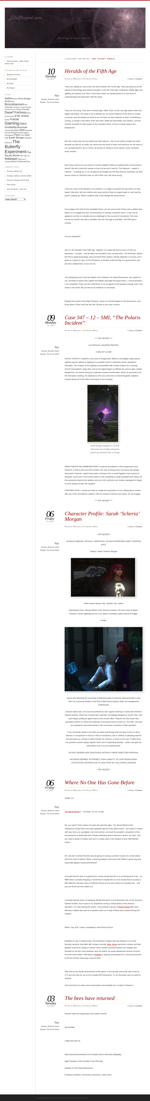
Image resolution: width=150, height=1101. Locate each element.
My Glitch (10, 83)
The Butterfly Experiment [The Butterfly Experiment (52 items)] (15, 146)
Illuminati (51, 99)
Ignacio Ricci (82, 1098)
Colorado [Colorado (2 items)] (8, 107)
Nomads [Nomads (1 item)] (8, 133)
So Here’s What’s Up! (14, 171)
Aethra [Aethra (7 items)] (9, 98)
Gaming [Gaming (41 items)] (12, 123)
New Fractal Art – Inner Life (16, 189)
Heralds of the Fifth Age (91, 71)
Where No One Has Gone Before (99, 782)
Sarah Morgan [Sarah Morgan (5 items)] (16, 137)
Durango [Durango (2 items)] (25, 109)
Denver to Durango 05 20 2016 (18, 180)
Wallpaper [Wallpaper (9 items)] (11, 158)
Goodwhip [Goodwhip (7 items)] (11, 127)
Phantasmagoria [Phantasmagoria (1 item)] (23, 133)
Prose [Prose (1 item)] (23, 135)
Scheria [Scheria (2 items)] (28, 138)
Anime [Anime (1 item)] (15, 99)
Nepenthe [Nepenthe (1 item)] (28, 130)
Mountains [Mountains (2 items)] (15, 130)
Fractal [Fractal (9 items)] (14, 119)
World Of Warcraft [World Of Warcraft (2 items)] (18, 161)
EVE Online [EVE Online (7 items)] (22, 115)
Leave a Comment (136, 79)
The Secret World (90, 79)
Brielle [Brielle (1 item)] (12, 101)
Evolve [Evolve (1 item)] (7, 119)
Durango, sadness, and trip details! (19, 176)
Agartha (97, 954)
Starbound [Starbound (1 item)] (8, 142)
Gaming (44, 99)
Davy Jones (112, 944)
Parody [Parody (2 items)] (14, 132)
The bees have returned (90, 998)
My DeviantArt (12, 79)
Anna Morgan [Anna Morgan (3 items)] (24, 98)
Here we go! (11, 184)
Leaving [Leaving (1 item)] (7, 130)
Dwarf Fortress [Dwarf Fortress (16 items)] (16, 112)
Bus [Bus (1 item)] (26, 105)
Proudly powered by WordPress (48, 1098)
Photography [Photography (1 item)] (9, 135)
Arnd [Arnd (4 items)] (7, 101)
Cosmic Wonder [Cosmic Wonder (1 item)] (25, 107)
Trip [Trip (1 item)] (28, 156)
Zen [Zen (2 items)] (28, 161)
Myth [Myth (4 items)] (22, 130)
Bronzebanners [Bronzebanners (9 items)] (14, 104)
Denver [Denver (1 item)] (13, 109)
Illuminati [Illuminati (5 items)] (22, 127)
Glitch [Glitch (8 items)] (23, 123)
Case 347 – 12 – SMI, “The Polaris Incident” (102, 320)
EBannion (77, 79)
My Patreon (11, 88)
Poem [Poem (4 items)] (17, 135)
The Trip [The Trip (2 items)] (23, 156)
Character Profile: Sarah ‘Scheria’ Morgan (102, 516)
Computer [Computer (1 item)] (16, 107)
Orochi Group (124, 907)
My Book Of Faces (13, 74)
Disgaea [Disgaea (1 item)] (19, 109)
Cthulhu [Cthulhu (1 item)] (7, 109)
